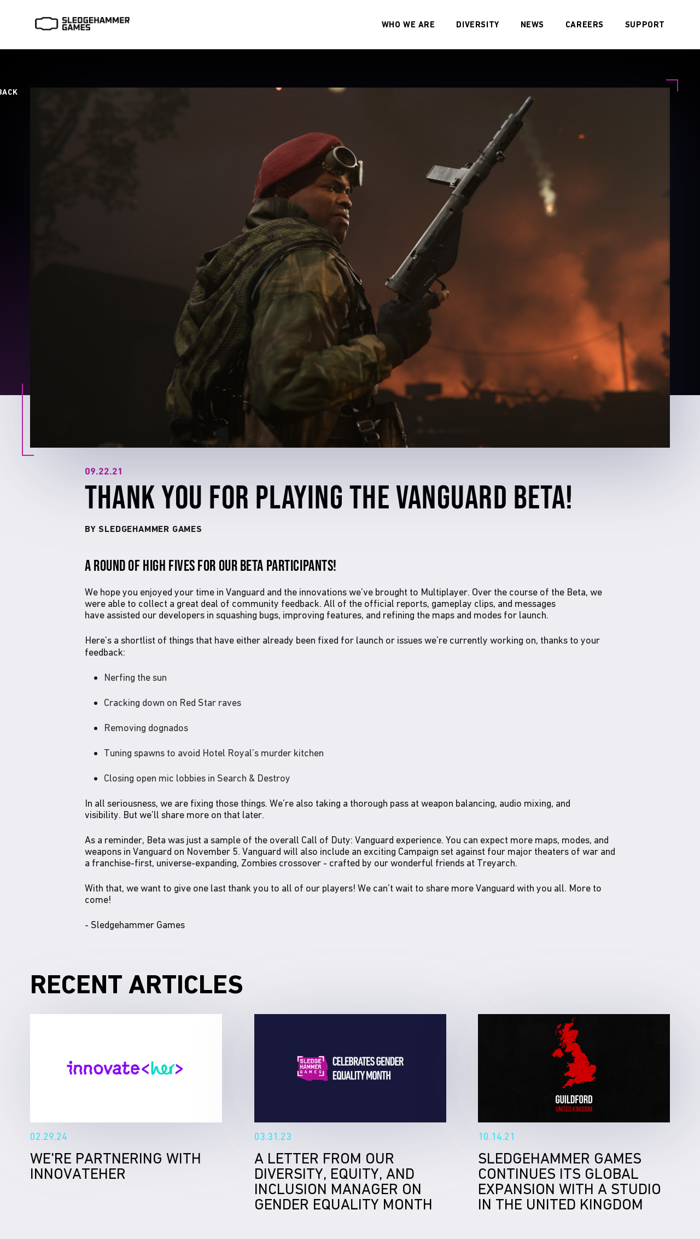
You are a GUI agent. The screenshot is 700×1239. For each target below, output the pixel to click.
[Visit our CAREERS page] (584, 24)
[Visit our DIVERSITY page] (477, 24)
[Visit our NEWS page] (532, 24)
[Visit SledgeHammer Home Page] (82, 27)
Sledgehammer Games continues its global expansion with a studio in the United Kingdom (574, 1068)
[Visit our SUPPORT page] (645, 24)
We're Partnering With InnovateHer (126, 1068)
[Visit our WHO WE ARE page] (408, 24)
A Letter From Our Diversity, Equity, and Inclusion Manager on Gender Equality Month (350, 1068)
